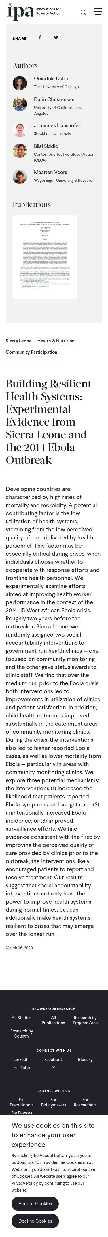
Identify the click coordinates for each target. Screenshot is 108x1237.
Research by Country (21, 1033)
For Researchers (85, 1102)
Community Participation (31, 352)
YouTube (22, 1067)
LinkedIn (22, 1059)
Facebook (53, 1059)
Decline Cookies (35, 1221)
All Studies (22, 1017)
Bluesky (85, 1059)
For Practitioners (22, 1102)
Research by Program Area (85, 1020)
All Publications (53, 1020)
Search (85, 12)
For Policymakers (53, 1102)
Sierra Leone (19, 341)
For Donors (21, 1113)
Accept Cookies (35, 1204)
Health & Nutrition (56, 341)
